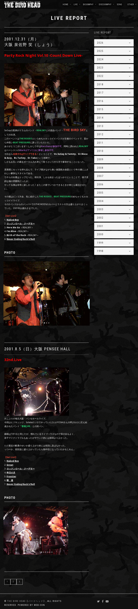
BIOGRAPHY (88, 4)
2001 (100, 226)
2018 (100, 84)
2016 (100, 101)
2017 (100, 92)
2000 (100, 234)
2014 (100, 117)
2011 (100, 142)
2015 (100, 109)
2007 (100, 176)
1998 (100, 251)
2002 (100, 217)
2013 (100, 126)
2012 (100, 134)
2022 (100, 76)
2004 (100, 201)
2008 (100, 167)
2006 (100, 184)
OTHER (130, 4)
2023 (100, 67)
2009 (100, 159)
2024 (100, 59)
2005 (100, 192)
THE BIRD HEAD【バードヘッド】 (26, 601)
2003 (100, 209)
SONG (119, 4)
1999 (100, 242)
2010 (100, 151)
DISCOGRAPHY (105, 4)
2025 (100, 51)
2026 (100, 42)
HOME (65, 4)
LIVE (76, 4)
